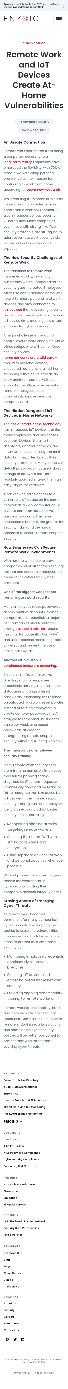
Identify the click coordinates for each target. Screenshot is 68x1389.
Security (9, 1310)
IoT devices (13, 309)
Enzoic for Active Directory (21, 1080)
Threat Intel (11, 1323)
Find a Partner (13, 1234)
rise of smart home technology (36, 424)
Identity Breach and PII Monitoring (26, 1100)
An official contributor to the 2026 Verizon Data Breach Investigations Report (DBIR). (31, 6)
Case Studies (12, 1273)
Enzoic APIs (11, 1093)
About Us (10, 1303)
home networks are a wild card (29, 357)
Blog (7, 1259)
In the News (11, 1286)
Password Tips (34, 130)
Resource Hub (13, 1253)
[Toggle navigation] (58, 18)
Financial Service (15, 1204)
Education (10, 1197)
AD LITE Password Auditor (20, 1086)
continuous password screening (30, 665)
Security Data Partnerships (21, 1228)
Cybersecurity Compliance (21, 1159)
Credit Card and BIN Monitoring (24, 1107)
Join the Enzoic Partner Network (25, 1221)
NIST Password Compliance (22, 1152)
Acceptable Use (44, 1372)
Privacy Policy (22, 1372)
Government (12, 1191)
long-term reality (18, 162)
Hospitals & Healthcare (19, 1184)
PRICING (11, 1121)
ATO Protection (14, 1146)
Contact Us (11, 1330)
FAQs (7, 1266)
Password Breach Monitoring (23, 1113)
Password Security (34, 122)
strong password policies (24, 628)
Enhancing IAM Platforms (20, 1166)
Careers (9, 1316)
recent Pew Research (43, 189)
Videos (8, 1279)
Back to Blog (36, 43)
